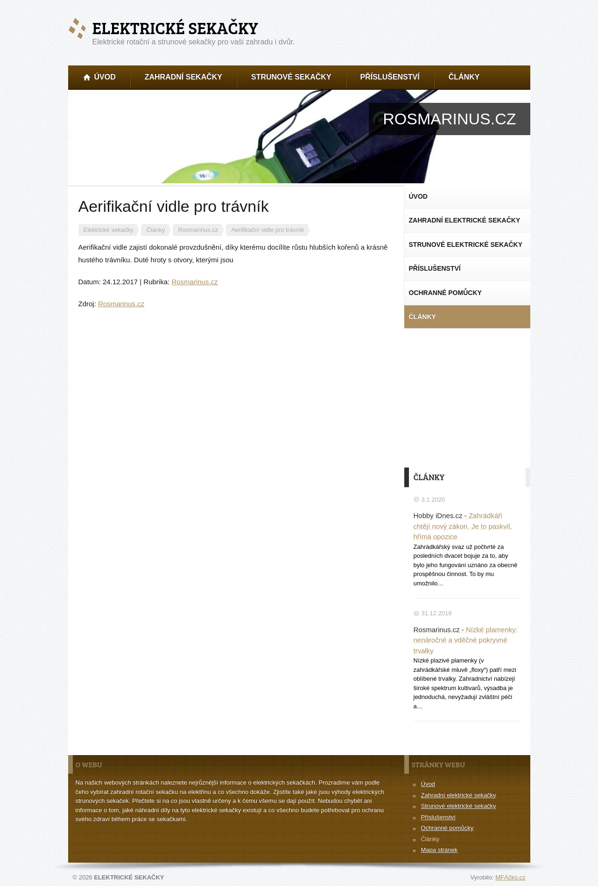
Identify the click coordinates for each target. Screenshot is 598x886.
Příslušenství (438, 817)
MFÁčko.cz (510, 877)
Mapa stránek (439, 849)
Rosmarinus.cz (194, 282)
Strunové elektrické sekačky (458, 805)
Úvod (428, 783)
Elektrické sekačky (175, 28)
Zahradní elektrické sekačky (458, 795)
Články (430, 839)
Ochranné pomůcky (447, 827)
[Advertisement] (467, 397)
